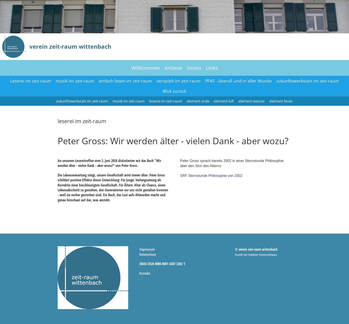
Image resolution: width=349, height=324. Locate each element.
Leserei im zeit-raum (30, 81)
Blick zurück (174, 91)
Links (212, 67)
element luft (224, 101)
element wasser (251, 101)
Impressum (147, 249)
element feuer (281, 101)
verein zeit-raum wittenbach (70, 46)
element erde (198, 101)
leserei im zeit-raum (165, 101)
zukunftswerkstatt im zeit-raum (307, 81)
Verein (194, 67)
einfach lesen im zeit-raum (125, 81)
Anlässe (173, 67)
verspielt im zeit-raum (178, 81)
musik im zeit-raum (75, 81)
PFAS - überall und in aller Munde (238, 81)
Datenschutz (147, 254)
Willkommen (145, 67)
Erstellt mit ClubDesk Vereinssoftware (256, 255)
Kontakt (144, 273)
